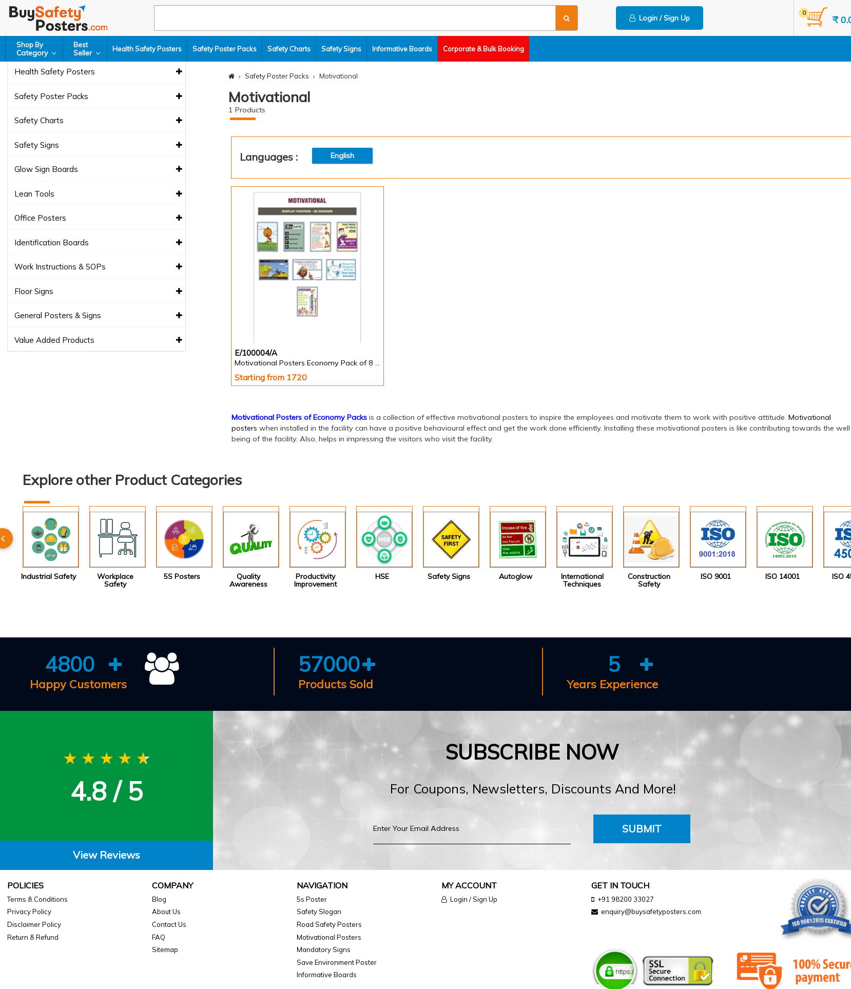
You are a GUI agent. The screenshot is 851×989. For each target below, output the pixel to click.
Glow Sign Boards (98, 169)
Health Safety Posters (147, 49)
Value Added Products (98, 340)
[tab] (106, 855)
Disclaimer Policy (34, 924)
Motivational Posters (329, 937)
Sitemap (165, 949)
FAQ (158, 937)
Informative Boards (402, 49)
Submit (642, 828)
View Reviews (106, 854)
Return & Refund (33, 937)
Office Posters (98, 218)
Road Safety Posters (329, 924)
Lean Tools (98, 194)
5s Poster (312, 899)
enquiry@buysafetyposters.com (651, 911)
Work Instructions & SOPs (98, 267)
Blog (159, 899)
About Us (166, 911)
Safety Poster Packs (224, 49)
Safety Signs (341, 49)
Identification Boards (98, 243)
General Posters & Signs (98, 316)
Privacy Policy (29, 911)
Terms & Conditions (37, 899)
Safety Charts (289, 49)
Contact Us (169, 924)
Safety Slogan (319, 911)
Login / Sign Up (659, 18)
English (342, 155)
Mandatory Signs (324, 949)
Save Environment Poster (337, 962)
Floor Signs (98, 291)
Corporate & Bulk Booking (483, 49)
